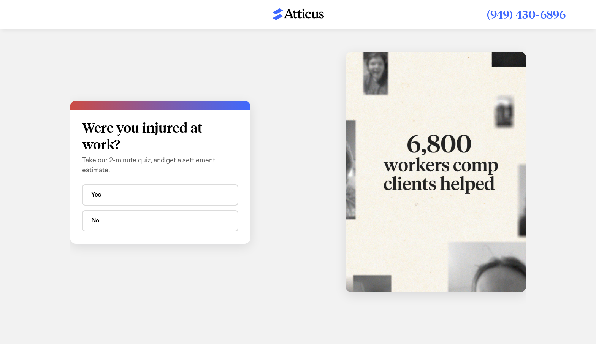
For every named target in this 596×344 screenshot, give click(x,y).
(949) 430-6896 (526, 14)
